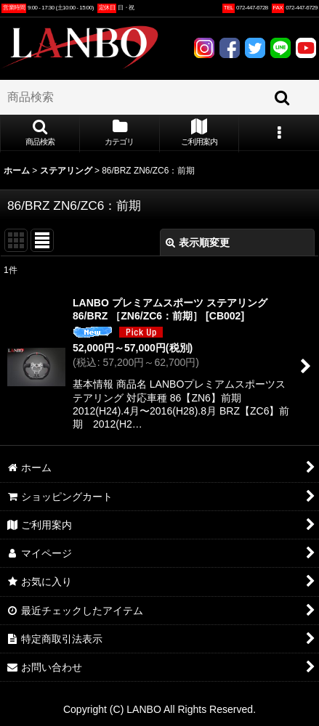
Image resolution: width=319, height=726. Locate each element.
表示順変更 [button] (198, 242)
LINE (280, 48)
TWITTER (255, 48)
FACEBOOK (229, 48)
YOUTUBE (306, 48)
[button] (40, 133)
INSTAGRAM (204, 48)
